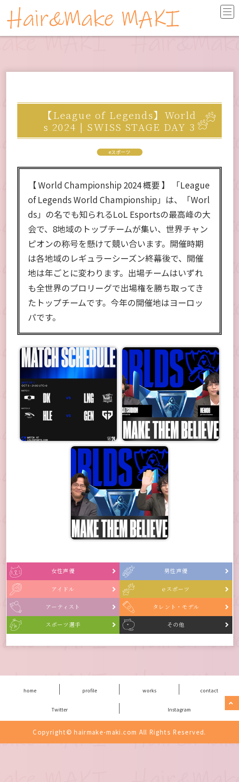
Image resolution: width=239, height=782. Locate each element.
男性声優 (192, 577)
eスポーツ (120, 152)
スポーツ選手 (74, 658)
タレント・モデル (183, 631)
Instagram (179, 747)
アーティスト (75, 631)
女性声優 (80, 577)
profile (89, 728)
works (149, 728)
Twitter (59, 747)
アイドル (80, 604)
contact (209, 728)
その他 (194, 658)
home (29, 728)
